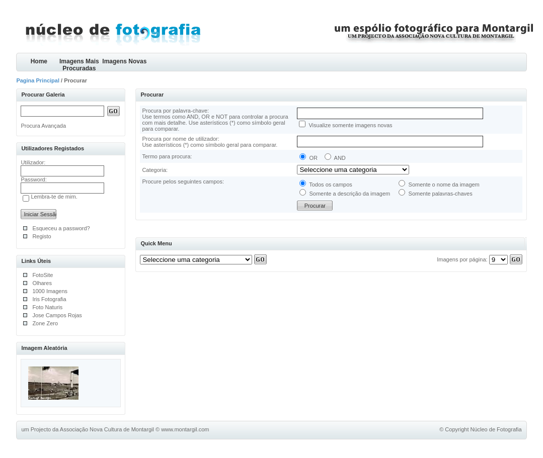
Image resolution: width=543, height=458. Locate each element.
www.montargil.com (185, 429)
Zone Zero (45, 323)
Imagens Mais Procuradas (79, 64)
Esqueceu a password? (61, 228)
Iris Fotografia (49, 299)
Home (39, 61)
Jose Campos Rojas (57, 315)
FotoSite (42, 275)
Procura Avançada (43, 126)
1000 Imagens (49, 291)
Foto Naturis (47, 307)
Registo (41, 236)
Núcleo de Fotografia (496, 429)
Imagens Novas (124, 61)
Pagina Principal (37, 80)
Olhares (42, 283)
